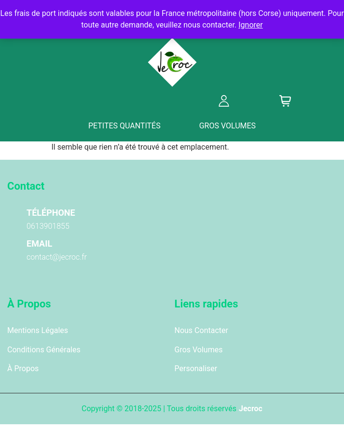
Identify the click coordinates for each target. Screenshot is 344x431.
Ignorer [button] (250, 24)
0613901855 (48, 226)
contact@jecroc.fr (57, 257)
